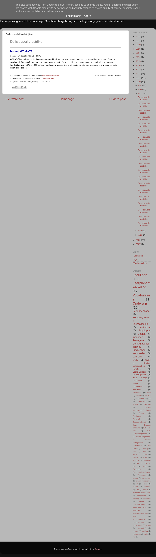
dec (140, 85)
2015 (138, 61)
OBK (135, 359)
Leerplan (137, 356)
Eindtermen (139, 350)
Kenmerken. (138, 381)
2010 (138, 82)
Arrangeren (139, 340)
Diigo (135, 259)
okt (140, 93)
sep (140, 231)
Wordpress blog (140, 263)
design (144, 484)
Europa (141, 413)
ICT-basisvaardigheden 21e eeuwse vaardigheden (142, 440)
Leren (135, 451)
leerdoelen (147, 499)
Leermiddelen (140, 323)
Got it (87, 16)
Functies (137, 369)
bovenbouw (146, 478)
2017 (138, 53)
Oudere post (117, 99)
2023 (138, 40)
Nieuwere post (14, 99)
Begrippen (145, 330)
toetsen (135, 531)
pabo (134, 516)
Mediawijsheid (139, 375)
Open (145, 454)
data (135, 377)
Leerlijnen (140, 275)
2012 (138, 73)
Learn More (73, 16)
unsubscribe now (47, 78)
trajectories (137, 534)
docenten (136, 487)
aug (140, 235)
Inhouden (138, 337)
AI (150, 398)
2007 (138, 244)
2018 (138, 49)
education (137, 389)
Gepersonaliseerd (139, 422)
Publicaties (138, 256)
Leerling (145, 449)
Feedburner (137, 416)
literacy (148, 395)
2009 (138, 240)
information (141, 496)
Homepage (67, 99)
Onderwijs (140, 303)
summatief (142, 528)
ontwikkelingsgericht (140, 513)
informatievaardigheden (141, 493)
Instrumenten (137, 446)
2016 (138, 57)
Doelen (142, 333)
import (145, 490)
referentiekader (138, 522)
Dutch (148, 410)
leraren (141, 502)
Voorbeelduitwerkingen (141, 472)
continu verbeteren (143, 481)
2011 (138, 77)
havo (137, 490)
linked (138, 395)
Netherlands (138, 387)
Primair (135, 457)
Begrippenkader (141, 311)
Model (135, 384)
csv (137, 484)
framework (137, 392)
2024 (138, 36)
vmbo (146, 534)
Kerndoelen (139, 353)
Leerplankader (139, 372)
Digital (148, 360)
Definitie (136, 404)
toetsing (145, 531)
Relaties (136, 460)
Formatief (136, 419)
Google (144, 378)
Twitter (144, 466)
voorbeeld (140, 398)
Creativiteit (142, 401)
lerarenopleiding (139, 505)
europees (147, 487)
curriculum (145, 327)
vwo (134, 537)
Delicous (147, 404)
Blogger (98, 549)
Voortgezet (142, 475)
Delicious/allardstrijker (27, 42)
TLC (137, 463)
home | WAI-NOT (21, 51)
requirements (137, 525)
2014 (138, 65)
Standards (147, 460)
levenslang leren (139, 507)
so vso (148, 525)
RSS (145, 457)
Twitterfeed (137, 469)
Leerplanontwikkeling (141, 285)
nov (140, 89)
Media (135, 454)
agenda (135, 478)
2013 (138, 69)
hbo (149, 392)
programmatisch (139, 519)
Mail (144, 451)
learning (136, 499)
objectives (136, 510)
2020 (138, 45)
